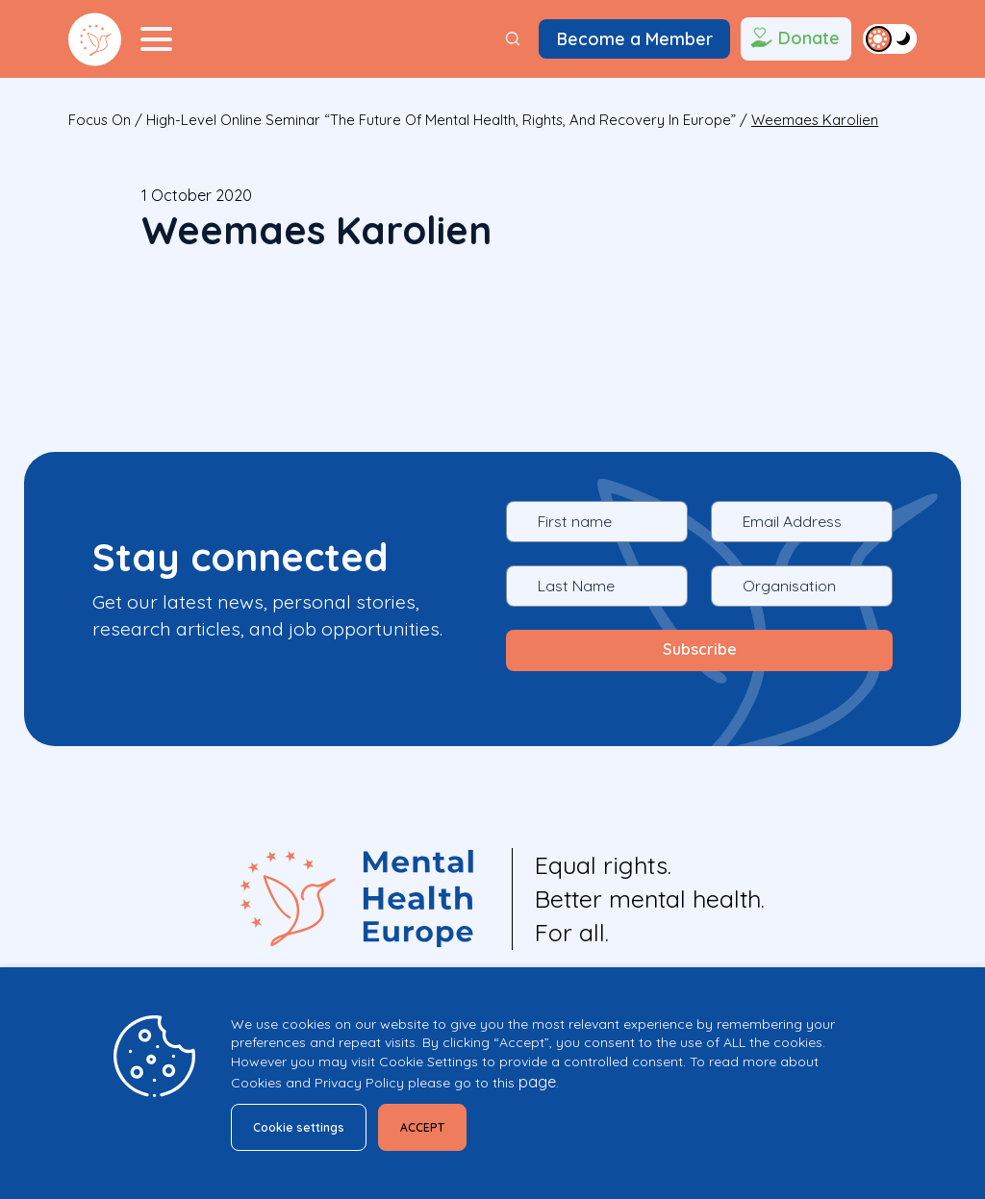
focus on (99, 120)
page (537, 1077)
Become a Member (635, 38)
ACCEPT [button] (445, 1124)
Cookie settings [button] (307, 1124)
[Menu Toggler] (156, 39)
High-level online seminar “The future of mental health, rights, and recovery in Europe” (441, 120)
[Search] (512, 39)
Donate (793, 39)
